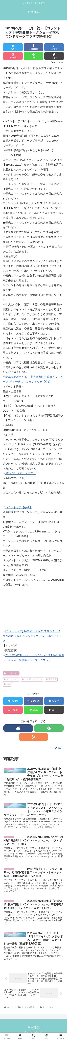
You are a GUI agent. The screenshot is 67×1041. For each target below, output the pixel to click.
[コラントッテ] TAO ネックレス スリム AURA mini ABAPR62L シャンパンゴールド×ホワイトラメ (32, 636)
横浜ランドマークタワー (20, 473)
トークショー (11, 673)
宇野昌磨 (51, 679)
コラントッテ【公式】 (18, 507)
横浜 (7, 684)
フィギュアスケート (32, 679)
